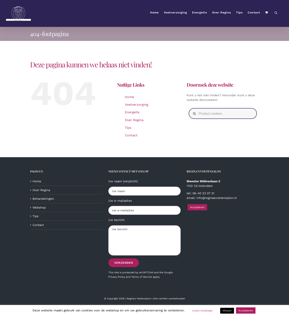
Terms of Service (141, 276)
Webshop (39, 207)
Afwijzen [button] (227, 310)
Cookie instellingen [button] (202, 310)
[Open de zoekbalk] (276, 12)
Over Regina (134, 120)
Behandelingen (43, 199)
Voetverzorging (136, 104)
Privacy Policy (116, 276)
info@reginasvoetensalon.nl (216, 198)
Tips (128, 128)
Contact (131, 135)
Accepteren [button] (197, 207)
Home (129, 97)
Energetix (132, 112)
